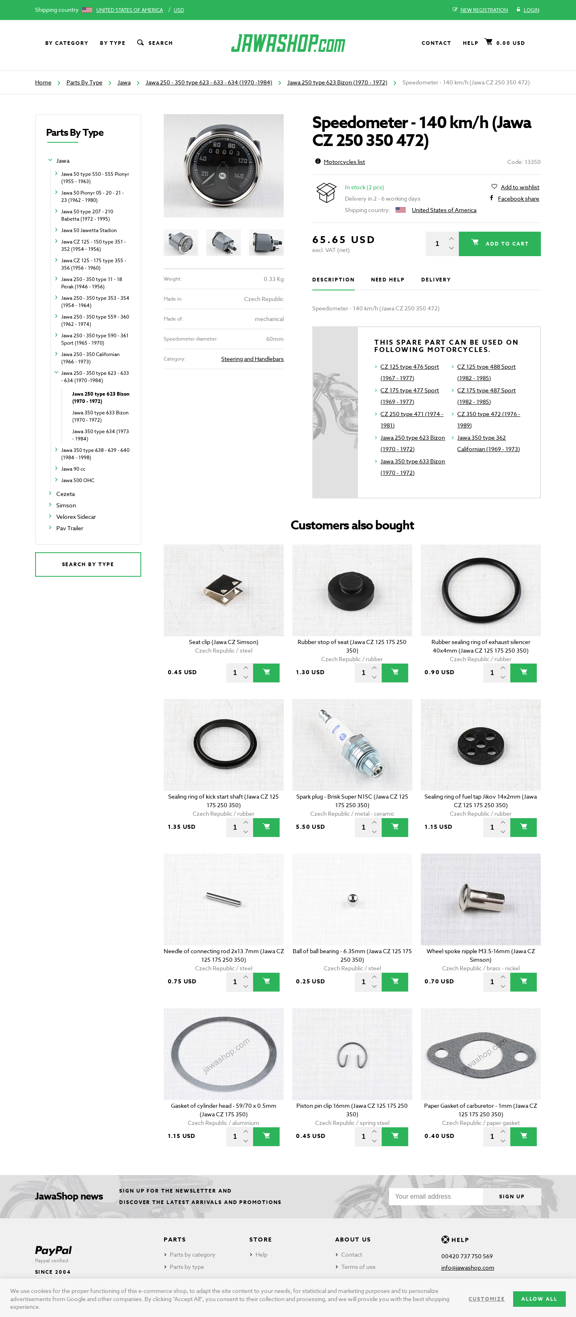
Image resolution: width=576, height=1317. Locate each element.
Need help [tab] (388, 279)
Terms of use (358, 1267)
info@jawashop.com (467, 1267)
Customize (487, 1298)
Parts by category (193, 1254)
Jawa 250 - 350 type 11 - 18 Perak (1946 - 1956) (91, 283)
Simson (66, 505)
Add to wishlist (520, 187)
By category (67, 43)
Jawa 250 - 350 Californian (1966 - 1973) (90, 358)
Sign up (512, 1196)
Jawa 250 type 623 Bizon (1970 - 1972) (337, 82)
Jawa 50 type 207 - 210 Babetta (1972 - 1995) (87, 215)
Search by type (88, 564)
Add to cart (506, 243)
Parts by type (187, 1267)
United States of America (129, 10)
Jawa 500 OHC (77, 480)
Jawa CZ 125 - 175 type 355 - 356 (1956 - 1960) (93, 264)
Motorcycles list (340, 162)
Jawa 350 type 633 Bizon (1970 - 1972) (100, 416)
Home (43, 82)
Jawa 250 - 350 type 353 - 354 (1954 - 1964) (95, 301)
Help (471, 43)
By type (113, 43)
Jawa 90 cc (73, 468)
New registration (480, 10)
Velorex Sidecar (76, 516)
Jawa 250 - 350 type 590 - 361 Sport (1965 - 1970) (95, 339)
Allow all (539, 1298)
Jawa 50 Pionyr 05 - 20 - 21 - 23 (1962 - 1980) (92, 196)
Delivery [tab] (436, 279)
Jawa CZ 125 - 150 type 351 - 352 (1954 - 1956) (93, 245)
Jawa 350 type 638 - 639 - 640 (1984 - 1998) (95, 454)
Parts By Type (84, 82)
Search (154, 43)
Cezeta (65, 494)
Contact (436, 43)
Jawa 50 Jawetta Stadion (89, 230)
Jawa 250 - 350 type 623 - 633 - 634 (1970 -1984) (209, 82)
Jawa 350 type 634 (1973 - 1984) (100, 435)
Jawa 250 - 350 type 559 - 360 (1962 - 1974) (95, 320)
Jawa (124, 82)
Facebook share (518, 198)
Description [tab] (333, 279)
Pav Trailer (69, 528)
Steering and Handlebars (252, 359)
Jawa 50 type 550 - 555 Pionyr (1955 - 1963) (95, 177)
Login (527, 10)
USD (179, 10)
